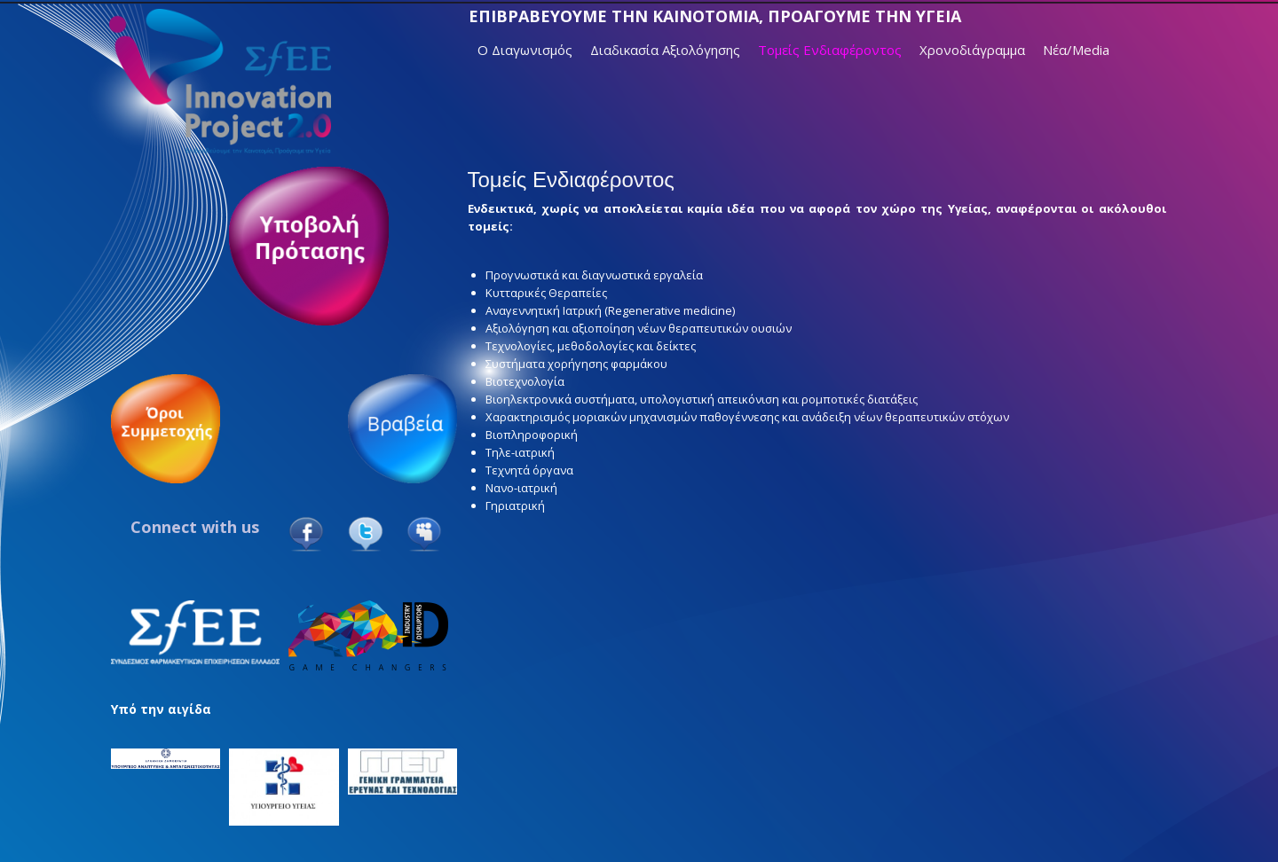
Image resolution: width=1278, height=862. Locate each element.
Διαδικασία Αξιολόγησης (665, 50)
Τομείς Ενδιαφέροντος (830, 50)
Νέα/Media (1076, 50)
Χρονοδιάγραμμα (972, 50)
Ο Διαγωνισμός (524, 50)
